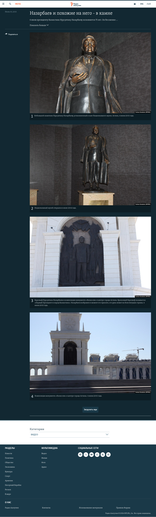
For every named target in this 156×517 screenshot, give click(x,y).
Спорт (7, 476)
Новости (8, 454)
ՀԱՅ (149, 4)
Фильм (44, 458)
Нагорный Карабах (13, 485)
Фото (18, 4)
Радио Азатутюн (12, 508)
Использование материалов (91, 508)
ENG (141, 4)
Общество (9, 463)
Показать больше (39, 25)
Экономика (10, 467)
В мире (8, 494)
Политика (9, 458)
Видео (44, 454)
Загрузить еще (90, 410)
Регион (8, 490)
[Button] (11, 34)
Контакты (46, 508)
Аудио (44, 467)
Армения (9, 481)
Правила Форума (123, 508)
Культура (8, 472)
